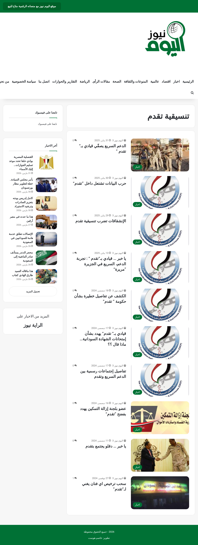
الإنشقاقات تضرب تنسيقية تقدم (100, 221)
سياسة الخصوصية (24, 81)
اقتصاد (166, 81)
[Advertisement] (64, 43)
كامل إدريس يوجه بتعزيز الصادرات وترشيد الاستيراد (23, 202)
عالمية (154, 81)
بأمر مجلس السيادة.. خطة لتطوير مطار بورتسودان (21, 183)
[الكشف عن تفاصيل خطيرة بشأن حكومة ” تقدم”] (160, 305)
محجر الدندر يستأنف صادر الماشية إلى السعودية (21, 256)
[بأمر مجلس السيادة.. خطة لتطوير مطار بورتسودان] (46, 185)
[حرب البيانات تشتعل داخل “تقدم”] (160, 192)
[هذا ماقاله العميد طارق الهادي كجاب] (46, 276)
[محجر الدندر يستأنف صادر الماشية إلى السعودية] (46, 258)
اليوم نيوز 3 (117, 140)
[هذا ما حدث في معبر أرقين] (46, 222)
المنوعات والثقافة (136, 81)
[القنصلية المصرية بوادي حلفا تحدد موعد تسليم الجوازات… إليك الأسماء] (46, 162)
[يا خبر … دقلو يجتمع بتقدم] (160, 455)
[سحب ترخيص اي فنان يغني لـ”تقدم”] (160, 492)
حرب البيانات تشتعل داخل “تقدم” (99, 183)
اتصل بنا (44, 81)
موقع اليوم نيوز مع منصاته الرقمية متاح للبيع (32, 6)
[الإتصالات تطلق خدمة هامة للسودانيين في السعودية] (46, 239)
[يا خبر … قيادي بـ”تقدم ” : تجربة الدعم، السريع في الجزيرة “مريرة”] (160, 267)
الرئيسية (188, 81)
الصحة (117, 81)
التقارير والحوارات (64, 81)
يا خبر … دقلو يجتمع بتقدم (105, 446)
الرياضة (85, 81)
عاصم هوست (95, 537)
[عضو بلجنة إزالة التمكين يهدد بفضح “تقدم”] (160, 417)
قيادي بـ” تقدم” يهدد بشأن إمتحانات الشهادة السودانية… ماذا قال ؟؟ (103, 339)
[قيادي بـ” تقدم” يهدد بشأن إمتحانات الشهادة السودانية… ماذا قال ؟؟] (160, 342)
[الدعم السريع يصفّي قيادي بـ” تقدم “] (160, 155)
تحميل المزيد (33, 291)
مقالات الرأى (101, 81)
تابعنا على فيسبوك (47, 123)
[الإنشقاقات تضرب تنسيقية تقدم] (160, 230)
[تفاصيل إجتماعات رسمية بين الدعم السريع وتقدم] (160, 380)
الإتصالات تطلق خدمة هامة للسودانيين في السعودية (21, 238)
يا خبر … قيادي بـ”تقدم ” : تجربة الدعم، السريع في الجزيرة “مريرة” (101, 264)
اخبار (176, 81)
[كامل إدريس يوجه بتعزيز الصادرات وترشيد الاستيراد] (46, 203)
